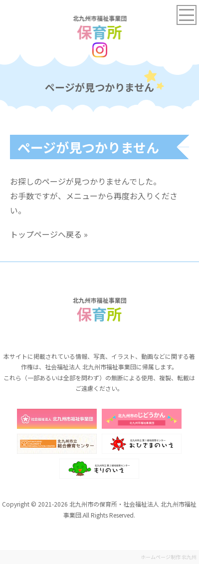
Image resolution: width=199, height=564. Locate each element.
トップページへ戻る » (49, 234)
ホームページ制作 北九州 (169, 557)
